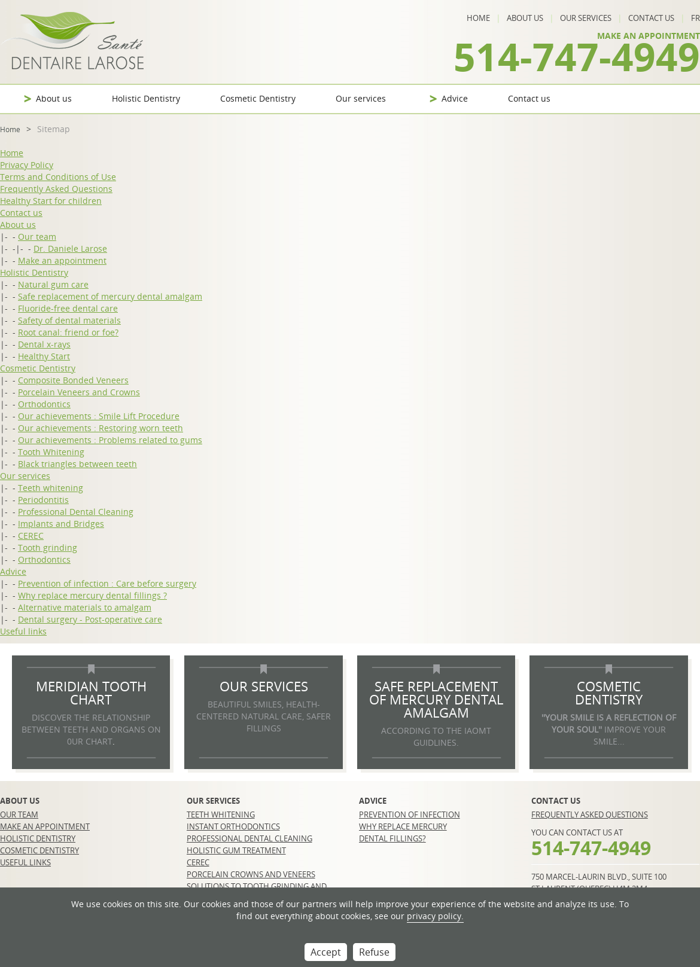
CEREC (31, 535)
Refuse (374, 952)
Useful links (23, 631)
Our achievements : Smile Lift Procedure (98, 416)
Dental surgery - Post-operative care (90, 619)
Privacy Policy (26, 164)
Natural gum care (53, 284)
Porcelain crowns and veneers (251, 874)
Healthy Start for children (51, 200)
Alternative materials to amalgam (84, 607)
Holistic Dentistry (146, 98)
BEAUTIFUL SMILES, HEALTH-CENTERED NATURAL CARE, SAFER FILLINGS (263, 716)
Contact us (651, 18)
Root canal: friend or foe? (68, 332)
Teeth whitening (50, 487)
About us (525, 18)
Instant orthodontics (233, 826)
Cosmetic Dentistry (258, 98)
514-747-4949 (577, 56)
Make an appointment (62, 260)
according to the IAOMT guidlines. (436, 736)
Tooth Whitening (51, 451)
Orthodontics (44, 404)
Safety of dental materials (69, 320)
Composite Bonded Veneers (73, 380)
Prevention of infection (409, 814)
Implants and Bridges (61, 523)
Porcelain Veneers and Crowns (79, 392)
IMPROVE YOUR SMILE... (608, 729)
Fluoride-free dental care (68, 308)
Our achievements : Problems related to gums (110, 440)
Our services (585, 18)
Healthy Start (44, 356)
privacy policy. (435, 916)
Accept (326, 952)
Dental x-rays (44, 344)
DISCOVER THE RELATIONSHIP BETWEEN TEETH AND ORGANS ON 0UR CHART (91, 729)
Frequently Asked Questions (56, 188)
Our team (37, 236)
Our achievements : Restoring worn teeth (100, 428)
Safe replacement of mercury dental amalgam (110, 296)
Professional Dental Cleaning (75, 511)
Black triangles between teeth (77, 463)
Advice (455, 98)
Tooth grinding (47, 547)
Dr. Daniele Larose (70, 248)
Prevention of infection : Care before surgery (107, 583)
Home (478, 18)
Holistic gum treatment (236, 850)
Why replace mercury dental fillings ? (92, 595)
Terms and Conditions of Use (58, 176)
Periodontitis (43, 499)
